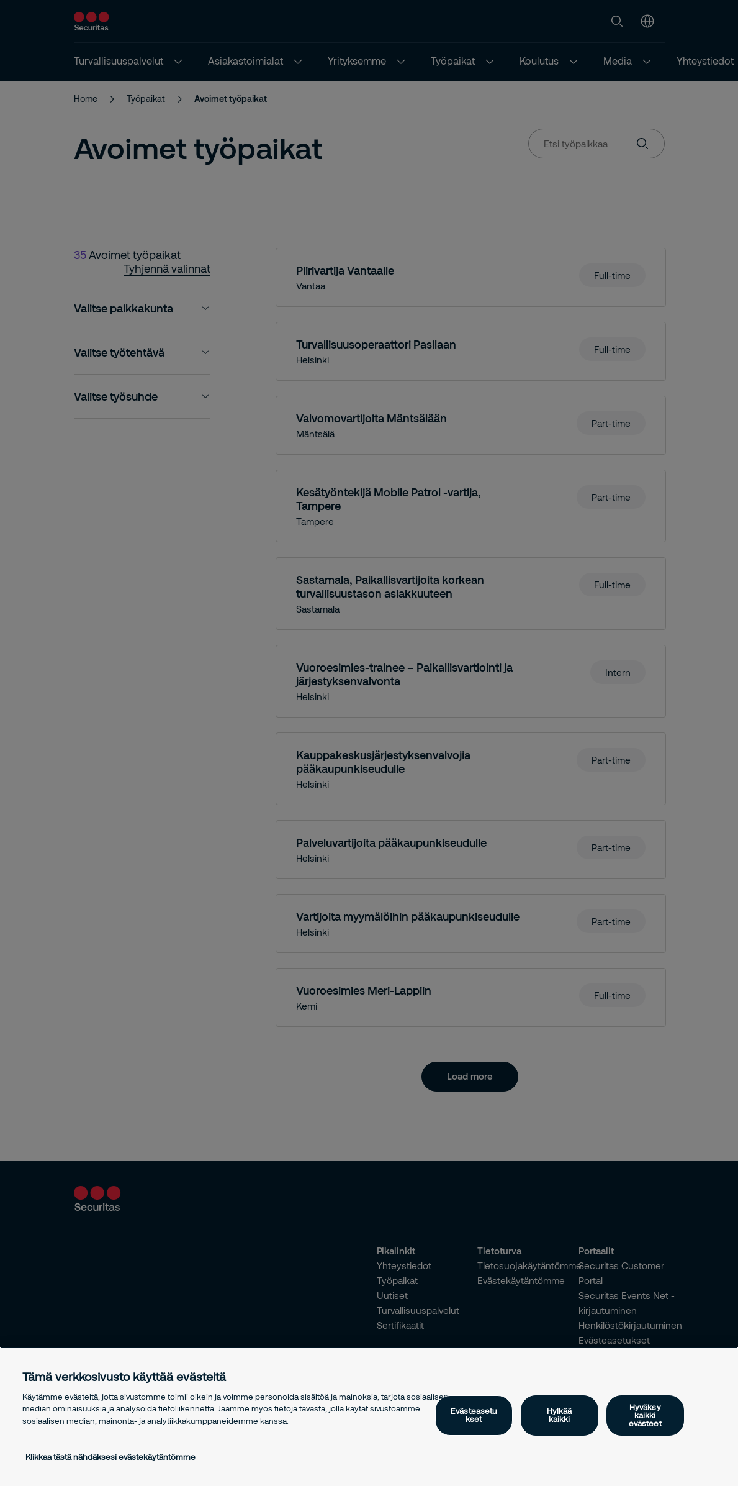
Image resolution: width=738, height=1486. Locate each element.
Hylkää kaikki (559, 1415)
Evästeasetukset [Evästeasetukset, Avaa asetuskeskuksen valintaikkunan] (474, 1415)
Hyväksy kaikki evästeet (645, 1415)
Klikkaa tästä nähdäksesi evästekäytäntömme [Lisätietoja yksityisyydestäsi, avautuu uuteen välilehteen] (110, 1457)
